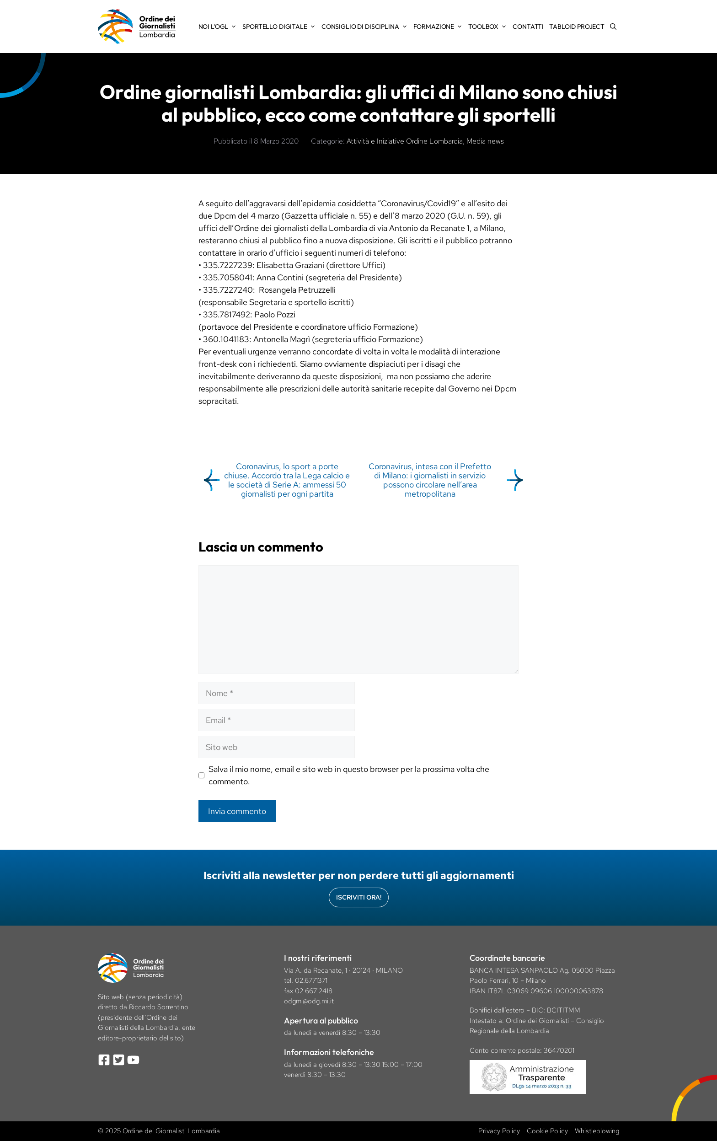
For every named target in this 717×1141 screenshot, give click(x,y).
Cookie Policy (547, 1131)
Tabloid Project (577, 26)
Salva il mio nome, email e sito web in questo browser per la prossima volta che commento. (349, 775)
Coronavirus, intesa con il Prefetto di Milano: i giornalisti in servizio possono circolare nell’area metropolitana (430, 479)
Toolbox (489, 26)
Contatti (528, 26)
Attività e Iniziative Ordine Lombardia (405, 141)
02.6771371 (311, 980)
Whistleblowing (597, 1131)
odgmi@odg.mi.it (309, 1001)
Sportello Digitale (280, 26)
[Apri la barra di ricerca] (613, 26)
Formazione (439, 26)
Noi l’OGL (219, 26)
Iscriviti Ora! (358, 897)
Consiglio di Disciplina (366, 26)
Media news (485, 141)
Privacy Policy (499, 1131)
